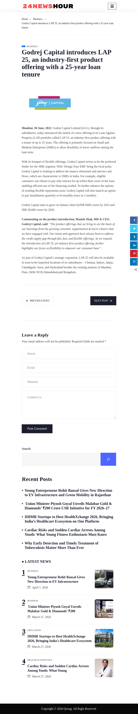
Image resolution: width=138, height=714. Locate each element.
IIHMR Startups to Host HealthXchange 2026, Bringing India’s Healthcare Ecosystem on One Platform (69, 519)
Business (37, 19)
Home (25, 19)
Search (26, 448)
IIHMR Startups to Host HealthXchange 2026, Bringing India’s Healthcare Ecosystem (59, 639)
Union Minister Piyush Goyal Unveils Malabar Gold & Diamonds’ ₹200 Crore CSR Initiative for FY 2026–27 (68, 506)
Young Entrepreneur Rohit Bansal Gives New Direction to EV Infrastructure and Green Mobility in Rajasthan (68, 492)
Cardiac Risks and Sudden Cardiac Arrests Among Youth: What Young (58, 668)
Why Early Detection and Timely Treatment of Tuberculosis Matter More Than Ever (61, 545)
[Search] (108, 459)
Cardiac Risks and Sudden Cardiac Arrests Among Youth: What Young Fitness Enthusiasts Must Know (66, 532)
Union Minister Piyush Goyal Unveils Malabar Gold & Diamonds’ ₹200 (54, 609)
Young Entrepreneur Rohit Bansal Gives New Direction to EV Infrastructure (56, 579)
